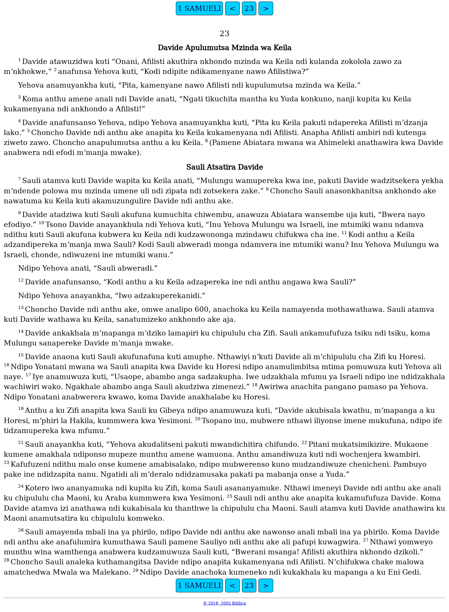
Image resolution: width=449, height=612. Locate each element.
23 (249, 8)
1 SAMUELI (199, 8)
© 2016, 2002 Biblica (224, 603)
